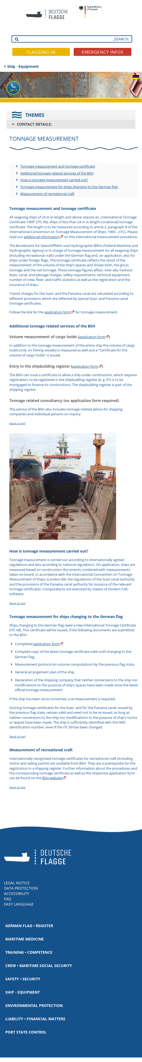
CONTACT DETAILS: (34, 124)
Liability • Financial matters (35, 1018)
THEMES (34, 115)
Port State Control (25, 1032)
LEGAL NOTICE (17, 882)
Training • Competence (28, 952)
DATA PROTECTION (21, 888)
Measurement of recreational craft (47, 193)
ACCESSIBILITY (16, 893)
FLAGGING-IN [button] (41, 52)
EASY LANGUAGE (19, 904)
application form (58, 312)
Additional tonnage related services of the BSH (57, 173)
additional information (42, 236)
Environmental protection (34, 1005)
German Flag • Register (29, 925)
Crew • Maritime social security (38, 965)
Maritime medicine (24, 938)
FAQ (7, 898)
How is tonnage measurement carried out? (54, 179)
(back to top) (17, 423)
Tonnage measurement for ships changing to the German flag (69, 186)
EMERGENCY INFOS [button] (103, 52)
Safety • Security (22, 978)
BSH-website (52, 777)
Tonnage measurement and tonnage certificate (57, 166)
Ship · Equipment (23, 66)
